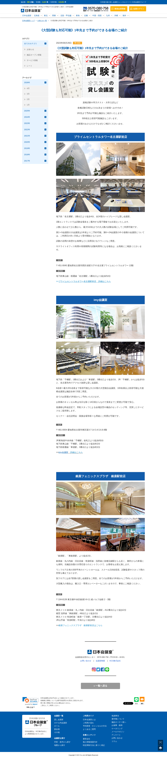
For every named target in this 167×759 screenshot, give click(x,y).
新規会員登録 (119, 9)
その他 (57, 732)
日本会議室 (26, 15)
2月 (28, 99)
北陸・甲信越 (65, 15)
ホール (57, 726)
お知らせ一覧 (42, 20)
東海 (78, 15)
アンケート (116, 735)
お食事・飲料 (117, 725)
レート (29, 66)
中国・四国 (97, 15)
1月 (28, 105)
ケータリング (117, 728)
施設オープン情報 (34, 55)
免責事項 (115, 716)
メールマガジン (118, 732)
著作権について (118, 719)
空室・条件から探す (62, 742)
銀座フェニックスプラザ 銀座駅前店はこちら (80, 625)
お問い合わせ (85, 661)
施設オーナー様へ (119, 722)
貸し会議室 (58, 719)
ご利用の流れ (88, 723)
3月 (28, 94)
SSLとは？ (31, 707)
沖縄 (116, 15)
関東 (54, 15)
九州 (108, 15)
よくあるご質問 (89, 729)
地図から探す (59, 745)
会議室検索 (100, 661)
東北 (46, 15)
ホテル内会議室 (60, 723)
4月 (28, 88)
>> (83, 281)
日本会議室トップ (28, 20)
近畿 (86, 15)
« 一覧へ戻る (100, 685)
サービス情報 (32, 60)
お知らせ (30, 49)
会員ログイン (138, 9)
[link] (30, 701)
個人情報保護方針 (90, 742)
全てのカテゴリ (30, 43)
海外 (124, 15)
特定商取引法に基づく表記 (94, 745)
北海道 (36, 15)
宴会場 (57, 729)
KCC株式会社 (115, 661)
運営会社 (86, 739)
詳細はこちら (75, 452)
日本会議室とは (89, 719)
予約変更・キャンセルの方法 (95, 726)
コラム (114, 741)
